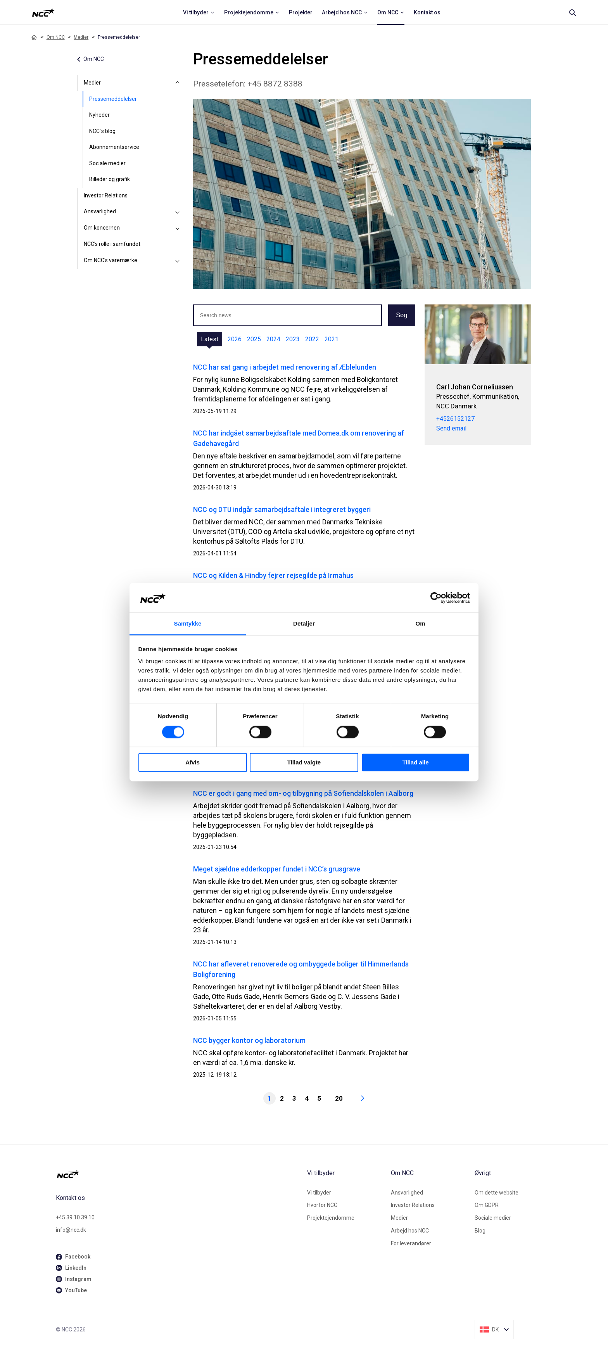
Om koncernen (102, 228)
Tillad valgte (304, 762)
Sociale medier (107, 163)
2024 (273, 339)
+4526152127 (455, 419)
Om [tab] (420, 624)
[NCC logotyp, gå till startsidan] (178, 1174)
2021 (332, 339)
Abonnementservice (114, 147)
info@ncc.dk (71, 1230)
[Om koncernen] (177, 228)
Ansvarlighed (100, 211)
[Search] (572, 12)
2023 (293, 339)
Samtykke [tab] (188, 624)
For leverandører (411, 1243)
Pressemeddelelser (113, 99)
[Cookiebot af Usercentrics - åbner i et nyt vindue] (436, 597)
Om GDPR (487, 1205)
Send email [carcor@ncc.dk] (451, 428)
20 (339, 1098)
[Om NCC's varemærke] (177, 260)
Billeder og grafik (109, 179)
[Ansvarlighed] (177, 212)
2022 (312, 339)
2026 (235, 339)
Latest (209, 339)
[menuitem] (199, 12)
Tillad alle (415, 762)
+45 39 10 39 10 (75, 1217)
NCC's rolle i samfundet (112, 244)
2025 (254, 339)
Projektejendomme (330, 1218)
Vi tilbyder (319, 1192)
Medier (81, 37)
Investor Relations (106, 195)
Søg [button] (401, 315)
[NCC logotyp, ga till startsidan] (43, 12)
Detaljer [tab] (304, 624)
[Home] (34, 37)
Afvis (192, 762)
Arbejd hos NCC (410, 1230)
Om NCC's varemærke (110, 260)
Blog (480, 1230)
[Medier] (177, 83)
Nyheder (99, 115)
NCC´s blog (102, 131)
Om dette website (496, 1192)
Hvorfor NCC (322, 1205)
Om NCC (56, 37)
